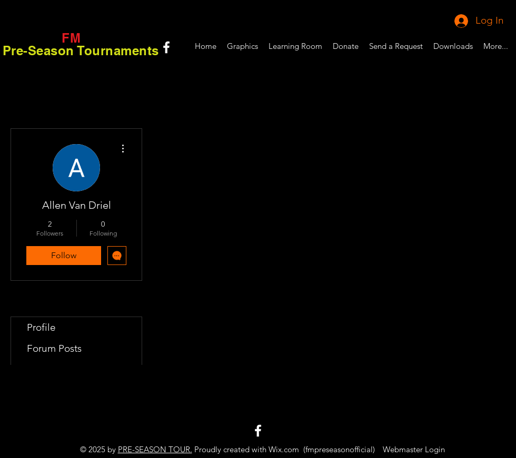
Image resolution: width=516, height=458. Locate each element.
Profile (41, 327)
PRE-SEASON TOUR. (155, 449)
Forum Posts (54, 348)
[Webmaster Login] (413, 449)
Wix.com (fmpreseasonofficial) (322, 449)
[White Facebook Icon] (166, 47)
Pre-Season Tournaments (81, 50)
